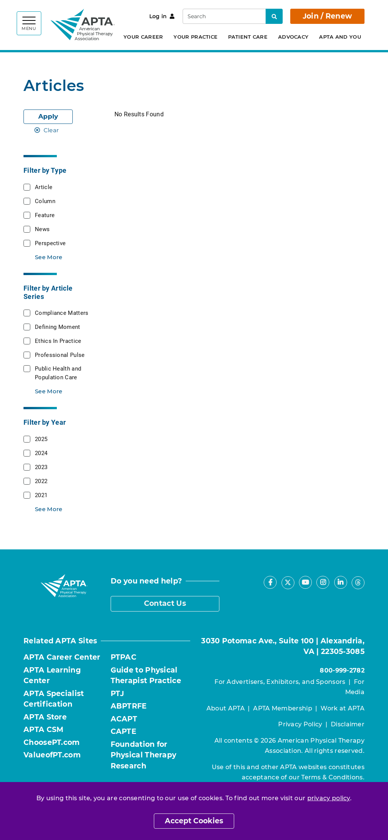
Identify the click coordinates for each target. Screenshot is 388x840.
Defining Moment (57, 326)
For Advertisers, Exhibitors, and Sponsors (279, 681)
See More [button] (48, 257)
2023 (41, 467)
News (42, 229)
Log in (162, 16)
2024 (41, 453)
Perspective (50, 243)
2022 (41, 481)
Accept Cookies (194, 821)
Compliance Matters (61, 312)
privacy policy (328, 798)
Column (45, 201)
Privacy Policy (300, 724)
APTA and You (340, 37)
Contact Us (165, 603)
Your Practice (195, 37)
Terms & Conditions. (333, 777)
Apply (48, 116)
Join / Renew (327, 16)
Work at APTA (343, 708)
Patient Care (248, 37)
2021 (41, 495)
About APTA (226, 708)
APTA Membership (282, 708)
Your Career (143, 37)
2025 (41, 439)
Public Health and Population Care (58, 372)
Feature (45, 215)
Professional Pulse (59, 354)
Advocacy (293, 37)
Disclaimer (348, 724)
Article (43, 187)
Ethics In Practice (58, 340)
